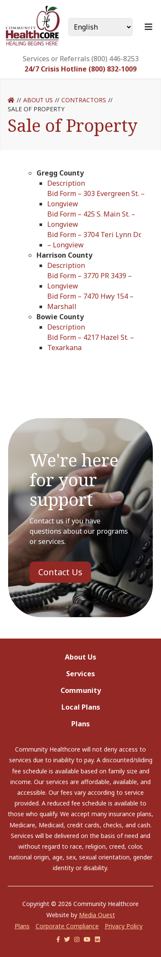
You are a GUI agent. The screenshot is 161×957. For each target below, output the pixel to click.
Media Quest (97, 915)
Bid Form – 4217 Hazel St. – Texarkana (90, 342)
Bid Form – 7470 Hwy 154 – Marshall (90, 301)
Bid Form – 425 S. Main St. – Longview (91, 219)
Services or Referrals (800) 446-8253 (81, 58)
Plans (80, 723)
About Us (38, 100)
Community (81, 690)
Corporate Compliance (67, 926)
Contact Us (60, 572)
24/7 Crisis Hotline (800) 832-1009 (80, 69)
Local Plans (80, 707)
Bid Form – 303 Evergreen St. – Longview (96, 198)
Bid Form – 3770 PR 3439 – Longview (89, 281)
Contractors (83, 100)
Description (66, 183)
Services (80, 673)
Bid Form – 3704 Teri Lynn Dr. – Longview (94, 240)
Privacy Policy (124, 926)
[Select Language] (100, 27)
